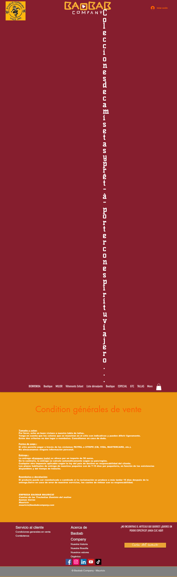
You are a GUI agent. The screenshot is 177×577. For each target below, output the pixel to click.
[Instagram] (76, 562)
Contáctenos (22, 535)
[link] (159, 387)
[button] (94, 386)
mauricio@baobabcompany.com (36, 505)
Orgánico (76, 556)
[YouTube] (91, 562)
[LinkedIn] (83, 562)
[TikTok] (98, 562)
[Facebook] (69, 562)
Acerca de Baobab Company (79, 533)
